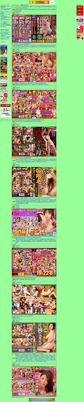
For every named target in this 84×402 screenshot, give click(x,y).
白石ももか (20, 361)
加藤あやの (26, 45)
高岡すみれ (44, 45)
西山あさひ (48, 359)
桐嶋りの (20, 359)
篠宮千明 (22, 202)
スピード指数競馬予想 (4, 9)
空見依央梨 (41, 46)
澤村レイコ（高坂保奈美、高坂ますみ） (31, 239)
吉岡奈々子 (18, 358)
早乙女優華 (38, 84)
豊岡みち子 (47, 241)
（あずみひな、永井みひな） (29, 358)
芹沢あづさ (45, 357)
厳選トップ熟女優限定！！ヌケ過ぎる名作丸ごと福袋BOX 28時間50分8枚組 (31, 83)
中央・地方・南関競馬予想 (5, 25)
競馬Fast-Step (3, 26)
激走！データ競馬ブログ (5, 19)
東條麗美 (39, 202)
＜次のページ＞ (21, 397)
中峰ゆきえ (29, 240)
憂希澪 (26, 161)
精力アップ (9, 36)
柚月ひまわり (35, 159)
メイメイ (32, 160)
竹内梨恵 (53, 46)
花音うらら (26, 159)
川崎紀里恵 (33, 46)
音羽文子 (53, 45)
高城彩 (26, 203)
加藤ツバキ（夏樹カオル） (37, 161)
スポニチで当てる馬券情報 (5, 8)
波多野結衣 (47, 160)
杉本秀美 (41, 9)
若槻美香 (28, 359)
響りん (48, 358)
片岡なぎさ (45, 9)
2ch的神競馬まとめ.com (5, 6)
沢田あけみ (24, 46)
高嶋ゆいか (41, 361)
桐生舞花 (27, 241)
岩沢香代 (49, 46)
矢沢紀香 (38, 241)
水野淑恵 (25, 240)
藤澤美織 (26, 202)
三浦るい (26, 279)
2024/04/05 (18, 207)
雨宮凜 (52, 359)
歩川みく (37, 46)
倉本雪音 (47, 202)
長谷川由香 (27, 160)
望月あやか (49, 45)
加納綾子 (30, 161)
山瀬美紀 (51, 200)
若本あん (46, 355)
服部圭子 (42, 240)
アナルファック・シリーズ (21, 48)
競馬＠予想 (2, 7)
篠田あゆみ (18, 84)
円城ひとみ (22, 121)
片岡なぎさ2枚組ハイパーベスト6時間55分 (24, 315)
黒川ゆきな (19, 356)
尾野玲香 (23, 241)
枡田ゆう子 (34, 241)
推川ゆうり (22, 45)
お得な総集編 (18, 10)
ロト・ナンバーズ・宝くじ (5, 31)
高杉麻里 (22, 279)
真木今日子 (35, 202)
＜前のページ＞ (15, 397)
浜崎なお (27, 356)
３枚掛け (2, 15)
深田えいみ (18, 279)
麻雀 (8, 29)
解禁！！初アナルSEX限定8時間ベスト (23, 43)
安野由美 (18, 202)
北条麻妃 (31, 199)
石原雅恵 (21, 240)
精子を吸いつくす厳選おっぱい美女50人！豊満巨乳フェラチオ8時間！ (30, 353)
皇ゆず (20, 46)
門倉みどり (42, 241)
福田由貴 (30, 121)
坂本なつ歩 (52, 199)
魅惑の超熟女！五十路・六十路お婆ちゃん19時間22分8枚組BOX (28, 237)
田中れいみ (50, 9)
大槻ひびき (18, 199)
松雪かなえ (19, 241)
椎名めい (38, 355)
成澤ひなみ (30, 202)
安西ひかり (31, 356)
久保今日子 (35, 121)
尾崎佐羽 (45, 46)
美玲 (46, 358)
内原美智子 (33, 9)
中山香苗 (29, 9)
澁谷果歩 (35, 356)
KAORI (50, 202)
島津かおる (36, 45)
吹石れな (17, 9)
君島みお (47, 356)
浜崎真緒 (17, 45)
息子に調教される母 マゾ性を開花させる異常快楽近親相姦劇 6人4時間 (30, 119)
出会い (8, 37)
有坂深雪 (51, 159)
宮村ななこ (45, 161)
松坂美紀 (43, 202)
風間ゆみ (22, 84)
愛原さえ (42, 84)
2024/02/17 (18, 247)
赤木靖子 (17, 240)
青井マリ (37, 9)
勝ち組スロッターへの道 (5, 14)
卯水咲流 (18, 203)
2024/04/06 (18, 166)
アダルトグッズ (3, 36)
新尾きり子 (36, 200)
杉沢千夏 (32, 357)
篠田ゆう (22, 355)
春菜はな (19, 161)
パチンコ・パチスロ (4, 30)
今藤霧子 (24, 200)
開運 (7, 33)
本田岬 (21, 357)
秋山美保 (38, 240)
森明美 (30, 241)
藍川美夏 (43, 159)
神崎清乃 (54, 9)
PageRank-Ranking (3, 16)
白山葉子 (39, 199)
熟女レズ (17, 204)
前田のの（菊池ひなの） (40, 358)
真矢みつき (27, 199)
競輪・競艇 (4, 29)
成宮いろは (20, 200)
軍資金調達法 (3, 33)
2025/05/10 (18, 89)
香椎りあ (43, 160)
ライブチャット (3, 37)
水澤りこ (47, 159)
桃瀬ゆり (24, 359)
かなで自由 (31, 45)
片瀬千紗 (22, 159)
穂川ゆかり (52, 241)
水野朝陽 (51, 356)
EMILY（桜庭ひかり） (31, 361)
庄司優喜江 (26, 121)
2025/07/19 (18, 51)
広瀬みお (30, 159)
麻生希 (45, 361)
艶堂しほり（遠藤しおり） (43, 200)
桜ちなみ (30, 355)
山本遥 (25, 9)
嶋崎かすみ (53, 239)
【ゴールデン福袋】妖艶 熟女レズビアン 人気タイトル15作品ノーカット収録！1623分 (33, 198)
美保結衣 (35, 160)
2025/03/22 (18, 125)
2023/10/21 (18, 321)
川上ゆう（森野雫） (32, 84)
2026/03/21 (18, 13)
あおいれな (18, 159)
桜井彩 (37, 361)
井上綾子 (35, 199)
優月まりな (53, 357)
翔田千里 (26, 84)
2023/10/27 (18, 283)
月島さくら (48, 199)
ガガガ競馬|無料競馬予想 (5, 24)
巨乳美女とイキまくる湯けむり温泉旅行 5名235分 (26, 277)
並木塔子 (23, 161)
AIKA (54, 356)
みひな (21, 358)
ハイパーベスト (19, 318)
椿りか (29, 279)
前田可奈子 (42, 355)
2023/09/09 (18, 365)
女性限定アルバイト (4, 38)
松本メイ (49, 357)
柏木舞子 (45, 239)
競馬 (1, 29)
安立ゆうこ (22, 9)
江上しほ (18, 160)
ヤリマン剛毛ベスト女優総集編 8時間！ (24, 157)
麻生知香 (40, 45)
